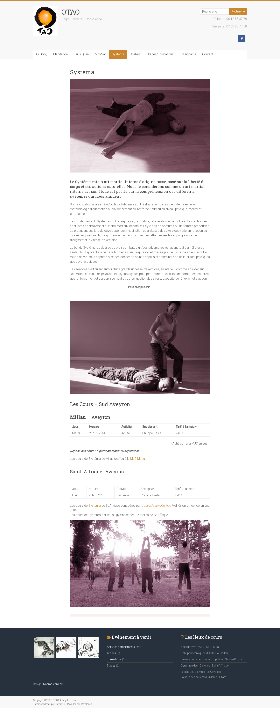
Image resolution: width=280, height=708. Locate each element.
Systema (95, 505)
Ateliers (135, 54)
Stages (111, 665)
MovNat (100, 54)
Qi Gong (41, 54)
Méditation (60, 54)
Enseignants (188, 54)
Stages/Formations (160, 54)
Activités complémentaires (123, 646)
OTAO (70, 12)
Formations (114, 659)
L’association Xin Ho (155, 505)
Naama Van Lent (53, 684)
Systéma (118, 54)
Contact (207, 54)
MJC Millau (137, 459)
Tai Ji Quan (81, 54)
